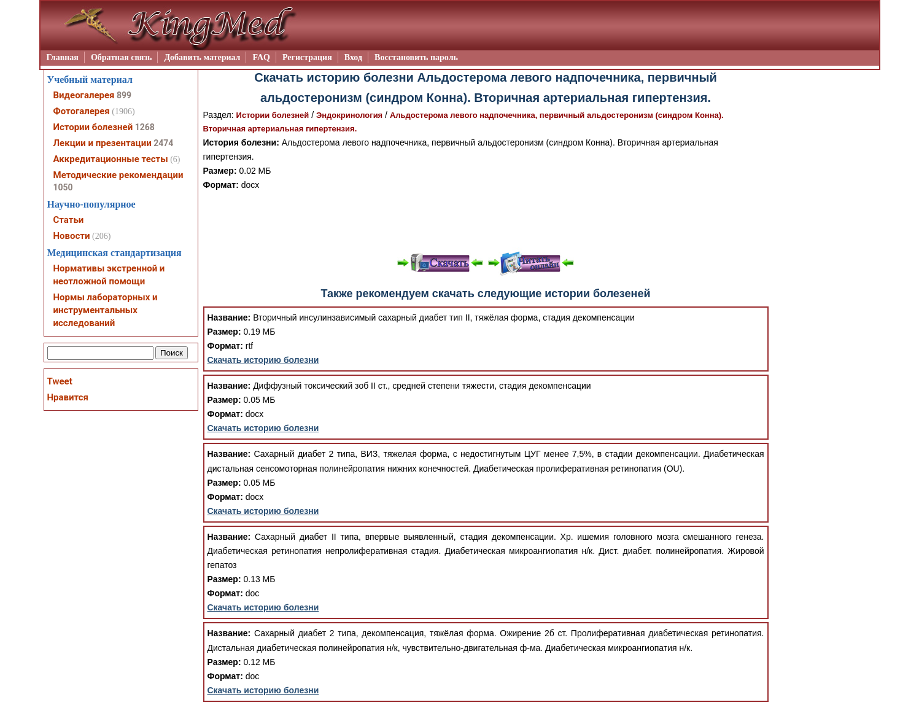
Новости (71, 235)
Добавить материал (202, 57)
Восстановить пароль (416, 57)
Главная (63, 57)
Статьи (68, 219)
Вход (353, 57)
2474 (163, 143)
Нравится (67, 397)
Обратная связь (121, 57)
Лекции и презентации (102, 143)
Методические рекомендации (118, 175)
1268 (145, 127)
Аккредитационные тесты (110, 159)
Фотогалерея (81, 111)
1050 (63, 187)
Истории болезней (272, 115)
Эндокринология (349, 115)
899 (124, 95)
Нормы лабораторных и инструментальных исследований (105, 310)
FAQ (261, 57)
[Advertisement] (485, 219)
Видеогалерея (84, 95)
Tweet (59, 381)
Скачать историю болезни (263, 360)
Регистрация (307, 57)
